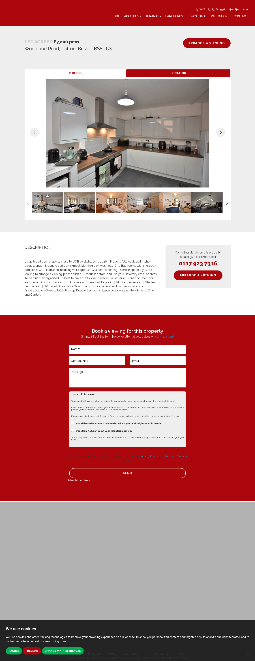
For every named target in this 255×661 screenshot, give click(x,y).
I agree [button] (14, 651)
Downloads (197, 16)
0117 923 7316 (198, 263)
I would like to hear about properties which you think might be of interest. (116, 423)
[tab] (75, 73)
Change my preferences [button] (63, 651)
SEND (127, 473)
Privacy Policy (149, 456)
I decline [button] (32, 651)
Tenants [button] (153, 16)
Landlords (174, 16)
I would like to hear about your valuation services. (102, 430)
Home (116, 16)
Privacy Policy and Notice (88, 437)
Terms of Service (176, 456)
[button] (34, 132)
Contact (241, 16)
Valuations (220, 16)
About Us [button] (132, 16)
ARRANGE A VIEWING (206, 43)
